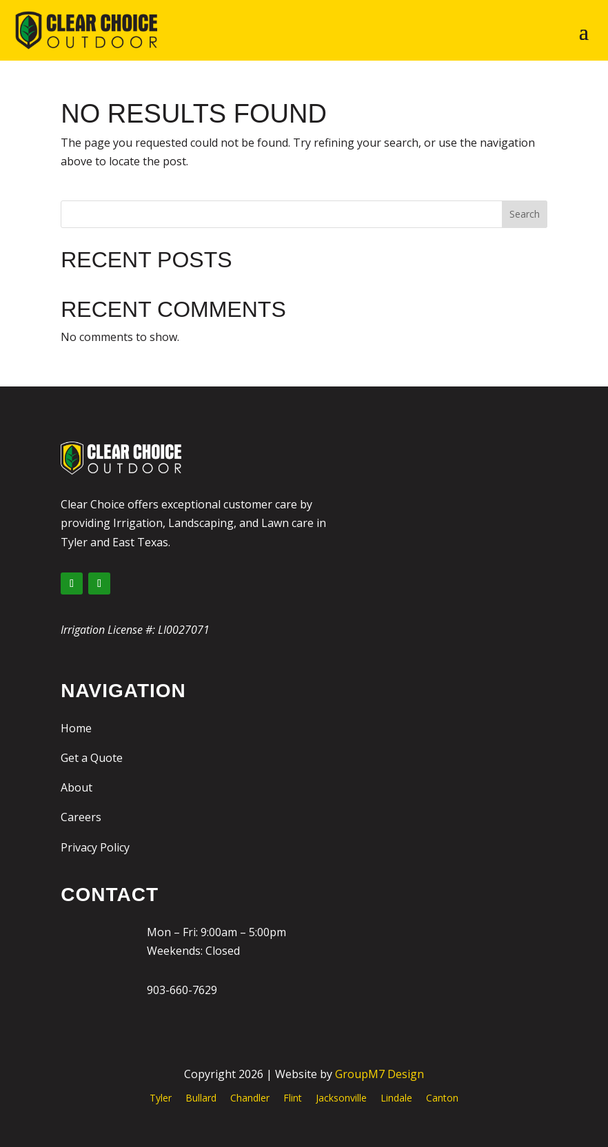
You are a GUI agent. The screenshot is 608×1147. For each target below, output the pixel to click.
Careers (81, 817)
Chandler (250, 1097)
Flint (292, 1097)
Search (524, 213)
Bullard (200, 1097)
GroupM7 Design (379, 1074)
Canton (442, 1097)
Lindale (396, 1097)
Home (76, 728)
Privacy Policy (95, 847)
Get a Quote (92, 757)
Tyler (161, 1097)
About (76, 787)
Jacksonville (341, 1097)
